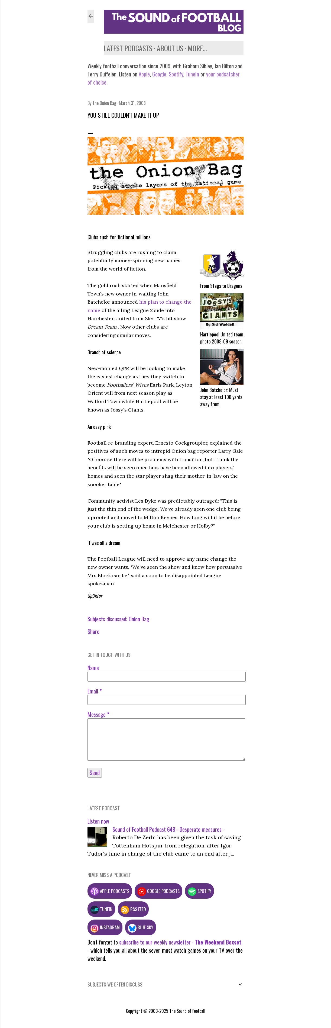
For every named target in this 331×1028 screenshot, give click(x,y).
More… (197, 48)
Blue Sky (140, 927)
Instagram (105, 927)
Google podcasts (158, 891)
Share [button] (93, 631)
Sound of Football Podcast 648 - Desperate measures (167, 829)
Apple (144, 74)
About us (170, 48)
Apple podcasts (109, 891)
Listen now (98, 821)
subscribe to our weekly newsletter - (180, 942)
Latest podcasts (128, 48)
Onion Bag (139, 619)
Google (158, 74)
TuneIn (192, 74)
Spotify (176, 74)
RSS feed (133, 909)
